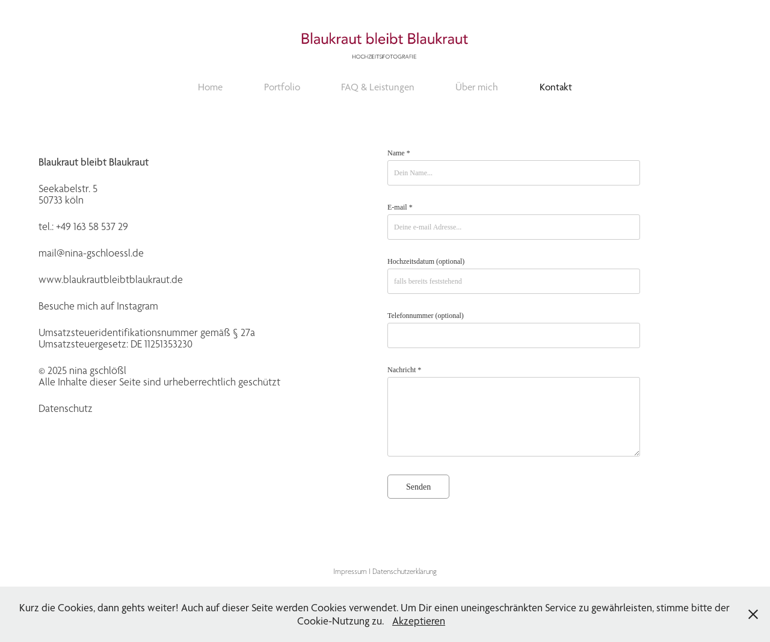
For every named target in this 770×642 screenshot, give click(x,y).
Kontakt (556, 87)
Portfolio (282, 87)
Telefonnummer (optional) (425, 315)
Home (210, 87)
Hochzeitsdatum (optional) (425, 261)
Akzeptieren (418, 620)
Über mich (476, 87)
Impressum (350, 571)
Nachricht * (404, 369)
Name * (398, 153)
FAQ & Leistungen (377, 87)
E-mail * (400, 207)
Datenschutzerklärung (404, 571)
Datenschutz (65, 408)
